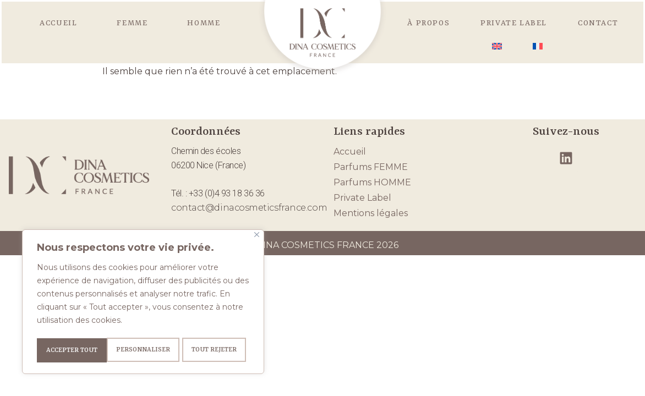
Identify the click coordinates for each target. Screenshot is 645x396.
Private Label (513, 23)
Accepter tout (215, 350)
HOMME (203, 23)
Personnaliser (72, 350)
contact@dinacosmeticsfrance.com (249, 207)
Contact (598, 23)
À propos (428, 23)
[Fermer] (256, 237)
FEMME (132, 23)
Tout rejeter (143, 350)
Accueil (58, 23)
